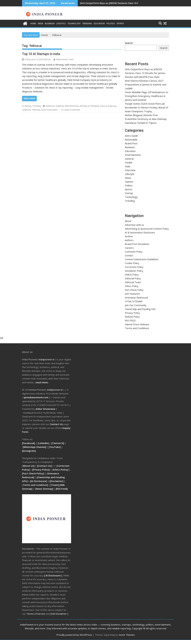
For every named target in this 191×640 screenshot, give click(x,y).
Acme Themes (127, 634)
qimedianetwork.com (36, 397)
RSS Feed (62, 488)
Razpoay (112, 106)
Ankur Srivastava (46, 408)
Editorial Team (133, 282)
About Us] (29, 465)
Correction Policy (134, 267)
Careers (129, 247)
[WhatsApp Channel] (34, 447)
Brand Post (131, 143)
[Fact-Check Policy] (33, 473)
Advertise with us (134, 224)
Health (128, 162)
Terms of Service (36, 613)
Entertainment (133, 154)
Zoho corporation (49, 109)
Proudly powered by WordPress (74, 634)
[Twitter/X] (58, 443)
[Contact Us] (44, 465)
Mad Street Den (72, 106)
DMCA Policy (132, 274)
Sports (120, 23)
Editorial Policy (133, 278)
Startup (28, 106)
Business (49, 23)
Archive (129, 236)
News (128, 177)
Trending (87, 23)
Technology (74, 23)
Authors (129, 240)
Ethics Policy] (60, 469)
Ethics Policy (131, 286)
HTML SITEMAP (134, 301)
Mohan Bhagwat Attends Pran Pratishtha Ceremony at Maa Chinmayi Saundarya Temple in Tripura (146, 119)
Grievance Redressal (136, 297)
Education (99, 23)
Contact (129, 255)
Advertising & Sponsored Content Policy (147, 228)
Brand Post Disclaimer (137, 244)
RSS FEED (130, 320)
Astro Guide (131, 135)
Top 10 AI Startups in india (41, 54)
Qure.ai (103, 106)
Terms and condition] (35, 484)
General (129, 158)
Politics (111, 23)
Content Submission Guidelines (142, 259)
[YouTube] (55, 447)
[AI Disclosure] (38, 481)
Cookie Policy (132, 263)
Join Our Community (135, 305)
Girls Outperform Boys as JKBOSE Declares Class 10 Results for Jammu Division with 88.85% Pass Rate (145, 73)
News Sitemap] (44, 488)
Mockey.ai (84, 106)
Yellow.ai (36, 109)
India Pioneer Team (63, 59)
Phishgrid (94, 106)
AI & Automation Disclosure (140, 232)
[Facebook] (28, 443)
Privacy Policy (132, 312)
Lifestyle (61, 23)
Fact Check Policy (134, 289)
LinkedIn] (43, 443)
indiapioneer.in (55, 389)
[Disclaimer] (56, 481)
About (128, 221)
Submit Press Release (137, 324)
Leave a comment (72, 109)
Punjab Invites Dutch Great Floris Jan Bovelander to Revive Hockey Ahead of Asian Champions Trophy (146, 107)
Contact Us (57, 424)
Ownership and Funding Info (140, 309)
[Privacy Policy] (41, 469)
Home (33, 23)
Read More (29, 98)
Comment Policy (134, 251)
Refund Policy (132, 316)
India (40, 23)
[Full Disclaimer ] (59, 613)
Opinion (129, 181)
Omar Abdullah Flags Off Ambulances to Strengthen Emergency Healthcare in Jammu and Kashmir (146, 96)
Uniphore (26, 109)
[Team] (54, 484)
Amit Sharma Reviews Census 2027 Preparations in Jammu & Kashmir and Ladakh (145, 84)
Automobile (131, 139)
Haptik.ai (60, 106)
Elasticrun (50, 106)
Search (129, 42)
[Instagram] (29, 450)
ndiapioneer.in (46, 359)
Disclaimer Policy (134, 270)
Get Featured (132, 293)
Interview (130, 170)
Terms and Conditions (137, 328)
